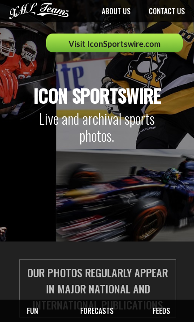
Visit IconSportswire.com (114, 44)
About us (116, 11)
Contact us (167, 11)
